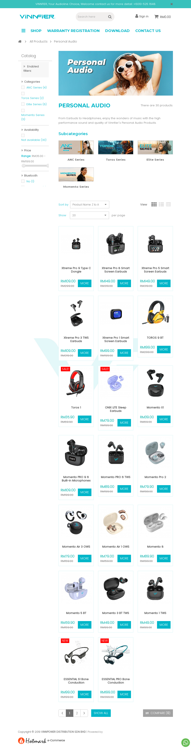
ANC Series (36, 90)
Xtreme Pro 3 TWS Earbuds (76, 339)
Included (34, 429)
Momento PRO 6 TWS (115, 477)
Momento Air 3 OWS (76, 547)
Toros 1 (76, 407)
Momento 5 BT (76, 613)
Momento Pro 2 (155, 477)
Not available (33, 142)
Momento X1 (155, 407)
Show (62, 215)
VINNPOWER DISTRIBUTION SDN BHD (63, 732)
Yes (31, 196)
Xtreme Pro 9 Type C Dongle (76, 270)
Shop (36, 31)
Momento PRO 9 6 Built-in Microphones (76, 479)
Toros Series (32, 100)
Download (117, 31)
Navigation (23, 30)
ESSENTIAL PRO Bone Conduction (116, 681)
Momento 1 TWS (155, 613)
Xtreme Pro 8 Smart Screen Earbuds (115, 270)
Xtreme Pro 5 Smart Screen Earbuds (155, 270)
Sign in (141, 16)
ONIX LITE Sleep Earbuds (115, 409)
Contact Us (148, 31)
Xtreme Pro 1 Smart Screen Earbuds (115, 339)
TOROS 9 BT (155, 338)
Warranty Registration (73, 31)
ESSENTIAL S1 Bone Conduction (76, 681)
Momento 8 (155, 547)
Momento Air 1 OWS (115, 547)
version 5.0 (36, 190)
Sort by (63, 205)
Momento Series (76, 186)
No (30, 184)
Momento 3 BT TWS (115, 613)
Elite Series (36, 107)
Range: (26, 158)
